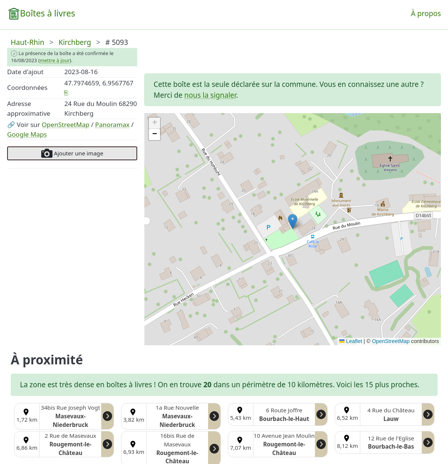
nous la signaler (210, 95)
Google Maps (27, 134)
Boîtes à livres (47, 13)
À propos (426, 13)
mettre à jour (55, 60)
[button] (292, 221)
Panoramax (112, 124)
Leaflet (350, 341)
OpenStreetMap (65, 124)
